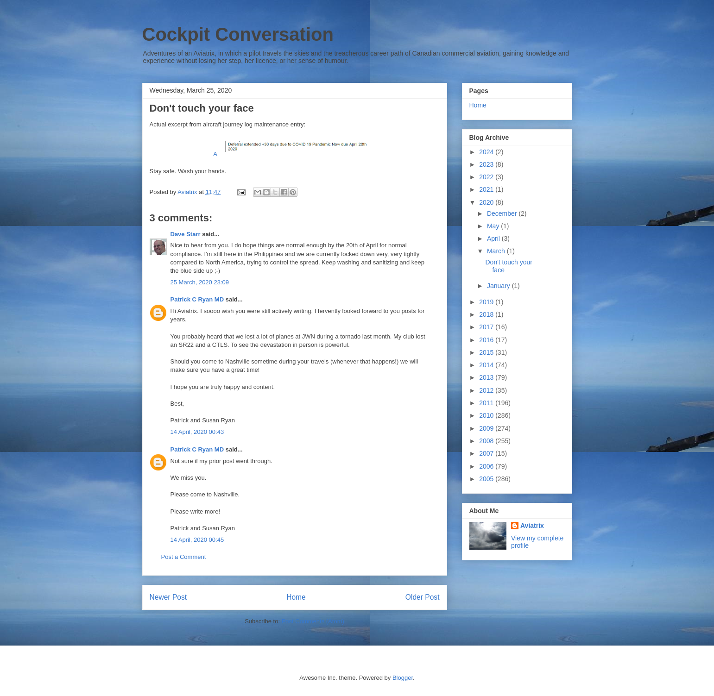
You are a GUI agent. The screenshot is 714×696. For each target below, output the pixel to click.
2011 (487, 403)
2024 (487, 152)
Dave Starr (186, 234)
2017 (487, 327)
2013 (487, 377)
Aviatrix (532, 525)
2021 (487, 189)
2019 (487, 302)
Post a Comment (183, 556)
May (494, 226)
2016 (487, 340)
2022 (487, 177)
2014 (487, 365)
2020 (487, 202)
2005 (487, 479)
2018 (487, 314)
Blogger (402, 677)
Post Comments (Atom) (313, 621)
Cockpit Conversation (238, 34)
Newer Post (168, 597)
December (502, 213)
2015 (487, 352)
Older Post (422, 597)
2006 (487, 466)
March (497, 251)
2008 (487, 441)
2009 (487, 428)
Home (296, 597)
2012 (487, 390)
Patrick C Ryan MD (197, 299)
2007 (487, 453)
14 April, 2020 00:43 (197, 431)
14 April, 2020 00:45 (197, 539)
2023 (487, 164)
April (494, 238)
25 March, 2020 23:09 (200, 282)
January (499, 285)
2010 (487, 415)
